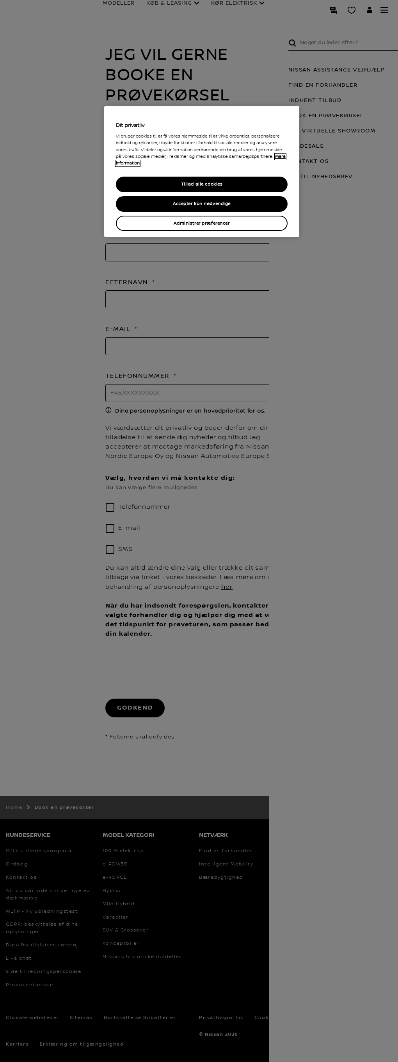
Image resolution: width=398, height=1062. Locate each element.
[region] (201, 171)
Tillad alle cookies (202, 184)
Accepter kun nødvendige (202, 203)
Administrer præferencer (201, 223)
